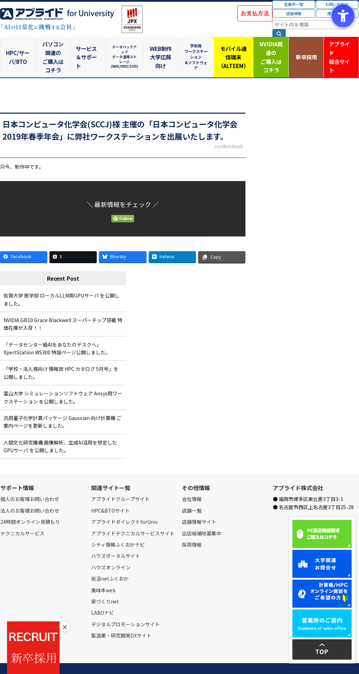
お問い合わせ (72, 660)
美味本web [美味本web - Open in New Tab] (103, 572)
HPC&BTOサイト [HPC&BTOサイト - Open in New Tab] (110, 493)
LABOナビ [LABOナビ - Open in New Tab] (102, 595)
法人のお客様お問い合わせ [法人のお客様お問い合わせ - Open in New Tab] (29, 493)
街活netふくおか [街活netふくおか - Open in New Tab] (110, 561)
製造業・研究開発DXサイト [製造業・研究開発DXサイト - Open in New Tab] (121, 618)
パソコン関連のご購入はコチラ (54, 48)
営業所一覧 (293, 4)
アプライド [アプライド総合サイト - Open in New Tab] (341, 48)
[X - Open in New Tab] (73, 240)
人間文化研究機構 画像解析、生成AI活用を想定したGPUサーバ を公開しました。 (60, 429)
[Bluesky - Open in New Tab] (122, 240)
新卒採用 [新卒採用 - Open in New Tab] (305, 48)
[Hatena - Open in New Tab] (172, 240)
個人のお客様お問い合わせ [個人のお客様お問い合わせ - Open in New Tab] (29, 482)
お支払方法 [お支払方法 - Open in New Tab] (255, 13)
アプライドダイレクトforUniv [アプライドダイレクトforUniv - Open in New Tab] (124, 504)
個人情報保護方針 (132, 660)
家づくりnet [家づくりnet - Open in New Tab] (105, 584)
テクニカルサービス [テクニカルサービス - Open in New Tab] (22, 516)
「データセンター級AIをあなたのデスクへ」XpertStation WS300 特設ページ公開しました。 (57, 331)
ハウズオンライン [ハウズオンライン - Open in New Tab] (110, 550)
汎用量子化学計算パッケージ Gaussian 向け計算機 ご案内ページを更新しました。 (62, 405)
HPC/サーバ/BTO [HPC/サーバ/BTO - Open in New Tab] (18, 48)
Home (6, 660)
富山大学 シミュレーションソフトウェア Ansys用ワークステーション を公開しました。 (63, 380)
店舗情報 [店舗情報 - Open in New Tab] (294, 13)
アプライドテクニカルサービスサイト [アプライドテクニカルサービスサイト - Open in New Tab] (133, 516)
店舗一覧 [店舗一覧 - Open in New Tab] (192, 493)
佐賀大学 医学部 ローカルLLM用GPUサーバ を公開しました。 (62, 282)
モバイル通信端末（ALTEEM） (234, 48)
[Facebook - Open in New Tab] (23, 240)
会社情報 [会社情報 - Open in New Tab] (192, 482)
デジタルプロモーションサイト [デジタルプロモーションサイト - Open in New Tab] (125, 606)
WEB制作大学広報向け (161, 48)
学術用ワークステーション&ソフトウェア (197, 48)
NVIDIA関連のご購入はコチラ (269, 48)
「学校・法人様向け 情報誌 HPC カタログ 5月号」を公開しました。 (61, 355)
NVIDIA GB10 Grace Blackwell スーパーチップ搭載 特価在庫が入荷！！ (63, 307)
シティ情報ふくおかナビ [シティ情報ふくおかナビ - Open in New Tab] (118, 527)
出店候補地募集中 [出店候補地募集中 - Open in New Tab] (201, 516)
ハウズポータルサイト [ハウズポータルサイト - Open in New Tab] (115, 538)
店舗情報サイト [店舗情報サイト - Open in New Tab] (199, 504)
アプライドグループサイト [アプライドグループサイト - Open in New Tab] (120, 482)
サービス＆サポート (90, 48)
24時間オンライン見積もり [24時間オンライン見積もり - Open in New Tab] (30, 504)
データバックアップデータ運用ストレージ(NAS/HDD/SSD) (125, 48)
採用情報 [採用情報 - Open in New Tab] (192, 527)
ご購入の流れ (100, 660)
